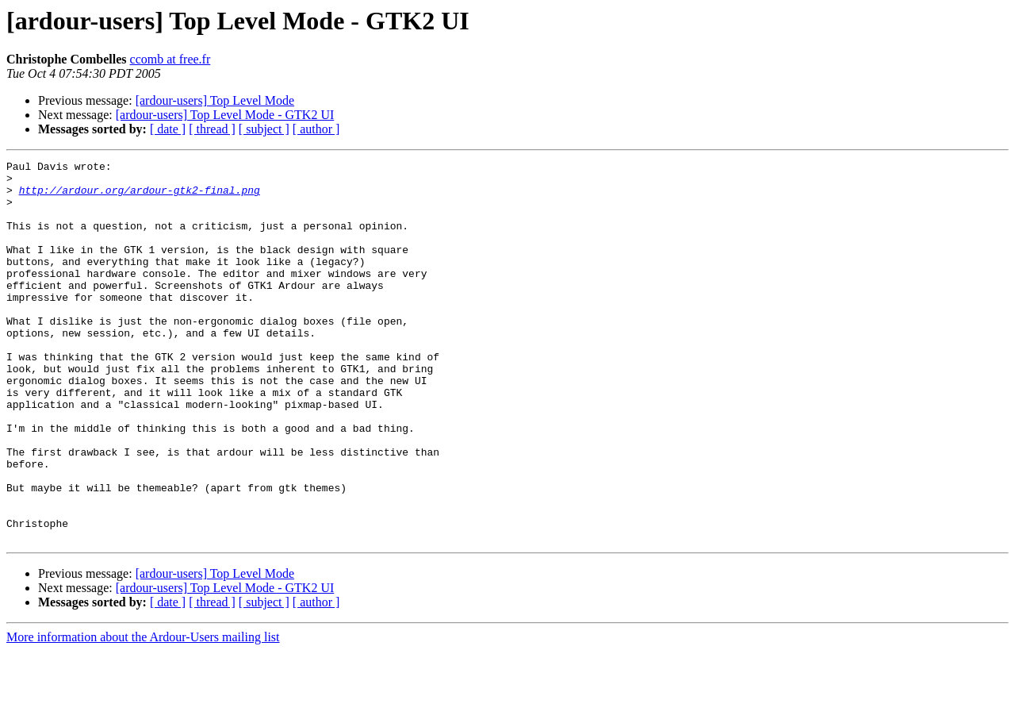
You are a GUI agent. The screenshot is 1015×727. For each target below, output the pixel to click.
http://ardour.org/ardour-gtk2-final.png (139, 197)
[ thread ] (212, 129)
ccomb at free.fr (170, 59)
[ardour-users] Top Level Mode (215, 100)
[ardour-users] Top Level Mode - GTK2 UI (225, 114)
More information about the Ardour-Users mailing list (143, 713)
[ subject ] (264, 129)
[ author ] (316, 129)
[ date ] (168, 129)
